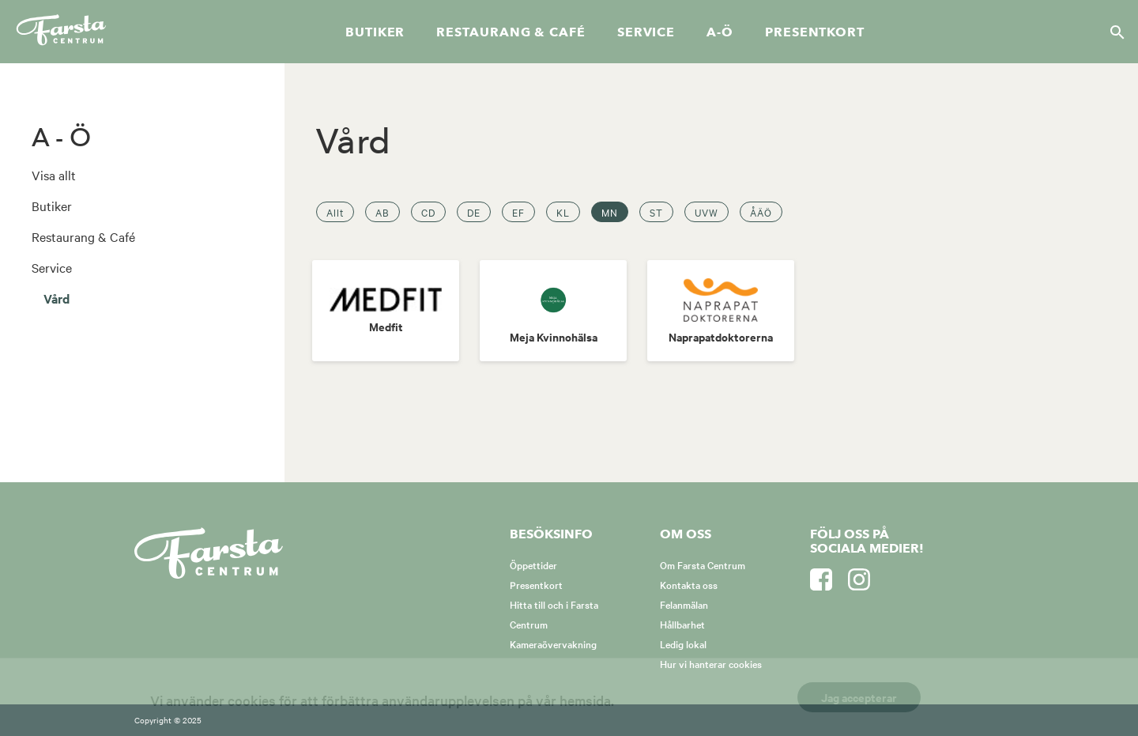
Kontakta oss (689, 584)
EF (518, 212)
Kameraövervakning (553, 643)
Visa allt (54, 174)
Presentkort (815, 32)
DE (473, 212)
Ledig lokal (683, 643)
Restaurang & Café (83, 236)
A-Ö (720, 32)
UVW (706, 212)
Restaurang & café (510, 32)
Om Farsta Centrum (702, 564)
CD (428, 212)
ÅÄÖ (761, 212)
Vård (56, 298)
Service (646, 32)
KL (563, 212)
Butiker (375, 32)
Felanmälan (684, 604)
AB (382, 212)
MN (609, 212)
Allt (335, 212)
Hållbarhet (682, 624)
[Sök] (1112, 31)
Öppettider (533, 564)
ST (656, 212)
